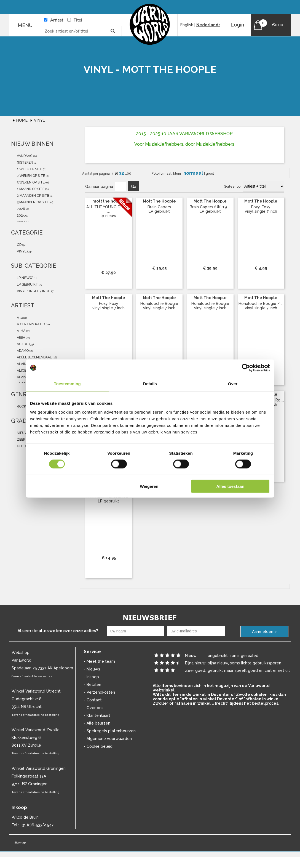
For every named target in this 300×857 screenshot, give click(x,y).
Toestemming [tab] (67, 383)
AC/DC (22, 344)
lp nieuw (24, 278)
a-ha (20, 331)
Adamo (22, 351)
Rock (21, 406)
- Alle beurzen (97, 723)
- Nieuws (92, 669)
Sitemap (20, 842)
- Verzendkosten (99, 692)
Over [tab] (233, 383)
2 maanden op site (32, 196)
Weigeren (149, 486)
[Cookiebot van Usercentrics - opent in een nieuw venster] (246, 368)
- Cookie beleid (98, 746)
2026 (20, 209)
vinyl (21, 251)
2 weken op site (30, 176)
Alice (21, 370)
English (186, 25)
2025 (20, 215)
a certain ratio (30, 324)
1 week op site (29, 169)
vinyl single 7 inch (33, 291)
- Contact (93, 700)
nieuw (22, 433)
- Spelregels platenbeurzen (110, 731)
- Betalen (92, 684)
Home (22, 120)
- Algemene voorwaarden (108, 738)
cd (18, 245)
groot (210, 173)
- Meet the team (99, 661)
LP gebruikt (27, 284)
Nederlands (208, 25)
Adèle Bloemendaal (34, 357)
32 (122, 173)
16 (116, 173)
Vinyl (39, 120)
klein (177, 173)
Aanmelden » (264, 631)
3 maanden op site (32, 202)
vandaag (24, 156)
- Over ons (93, 708)
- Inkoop (91, 677)
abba (20, 337)
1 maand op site (30, 189)
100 (128, 173)
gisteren (24, 162)
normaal (193, 173)
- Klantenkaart (97, 715)
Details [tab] (150, 383)
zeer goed (25, 439)
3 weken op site (30, 182)
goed (21, 446)
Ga (133, 186)
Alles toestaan (230, 486)
